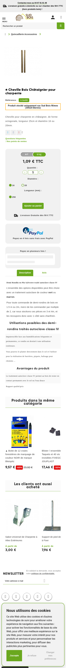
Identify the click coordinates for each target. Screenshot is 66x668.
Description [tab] (25, 272)
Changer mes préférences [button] (50, 655)
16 (13, 185)
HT (27, 154)
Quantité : (32, 168)
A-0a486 (24, 100)
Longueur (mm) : (33, 190)
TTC (39, 154)
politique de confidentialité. (43, 573)
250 (14, 197)
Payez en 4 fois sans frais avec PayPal (33, 238)
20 (26, 185)
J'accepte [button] (14, 655)
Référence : (11, 100)
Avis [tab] (44, 272)
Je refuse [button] (31, 655)
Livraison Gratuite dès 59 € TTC (36, 215)
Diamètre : (33, 179)
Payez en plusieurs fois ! (33, 251)
